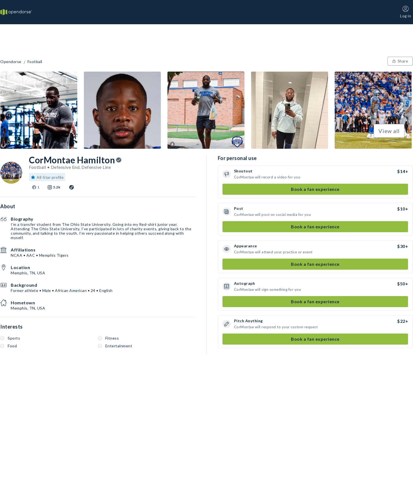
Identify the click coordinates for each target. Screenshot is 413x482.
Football (34, 61)
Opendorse (10, 61)
